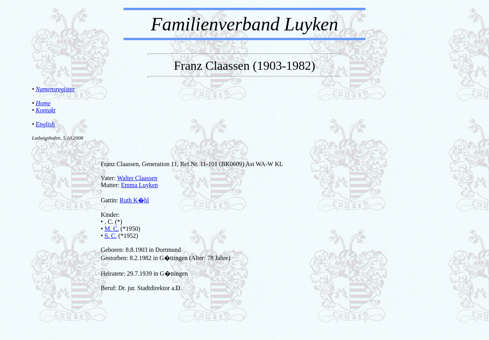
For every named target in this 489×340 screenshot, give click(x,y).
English (45, 124)
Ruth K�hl (134, 200)
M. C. (111, 228)
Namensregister (55, 89)
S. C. (110, 235)
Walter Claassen (137, 178)
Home (43, 103)
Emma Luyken (139, 185)
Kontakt (46, 110)
